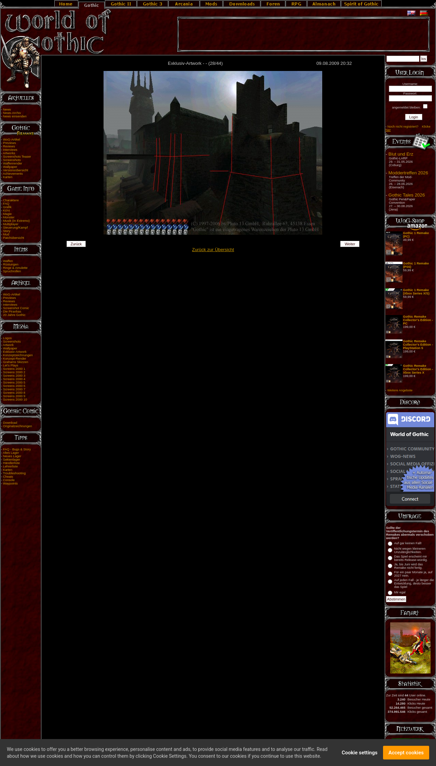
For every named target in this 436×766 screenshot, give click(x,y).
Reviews (9, 146)
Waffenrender (12, 163)
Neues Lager (12, 456)
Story (7, 231)
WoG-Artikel (11, 139)
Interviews (10, 149)
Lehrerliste (10, 466)
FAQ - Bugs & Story (17, 449)
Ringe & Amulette (15, 268)
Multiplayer (10, 224)
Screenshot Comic (16, 308)
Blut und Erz (401, 154)
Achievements (13, 173)
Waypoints (10, 483)
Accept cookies (406, 754)
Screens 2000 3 (14, 375)
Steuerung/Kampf (15, 227)
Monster (9, 217)
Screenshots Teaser (17, 156)
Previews (9, 143)
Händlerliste (11, 463)
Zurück (76, 244)
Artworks (9, 153)
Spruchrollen (12, 271)
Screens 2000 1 (14, 369)
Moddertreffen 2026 (408, 172)
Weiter (350, 244)
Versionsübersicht (15, 170)
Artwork (8, 345)
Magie (7, 214)
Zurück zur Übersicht (213, 249)
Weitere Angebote (399, 390)
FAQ (6, 203)
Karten (7, 177)
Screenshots (12, 160)
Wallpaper (10, 167)
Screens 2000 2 (14, 372)
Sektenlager (11, 459)
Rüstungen (10, 264)
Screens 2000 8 (14, 392)
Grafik (7, 207)
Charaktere (11, 200)
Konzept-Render (14, 358)
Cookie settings (360, 754)
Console (9, 480)
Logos (7, 338)
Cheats (8, 476)
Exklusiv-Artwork (15, 351)
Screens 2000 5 (14, 382)
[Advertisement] (303, 34)
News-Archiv (12, 113)
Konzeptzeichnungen (18, 355)
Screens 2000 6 (14, 386)
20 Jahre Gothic (14, 315)
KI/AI (6, 210)
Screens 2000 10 (15, 399)
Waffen (8, 261)
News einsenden (15, 116)
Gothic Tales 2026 (407, 195)
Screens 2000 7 (14, 389)
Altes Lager (11, 452)
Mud (6, 234)
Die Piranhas (12, 311)
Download (10, 422)
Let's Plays (10, 365)
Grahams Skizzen (15, 362)
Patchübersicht (13, 238)
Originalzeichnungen (17, 426)
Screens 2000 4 (14, 379)
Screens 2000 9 (14, 396)
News (7, 109)
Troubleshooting (14, 473)
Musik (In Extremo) (16, 220)
